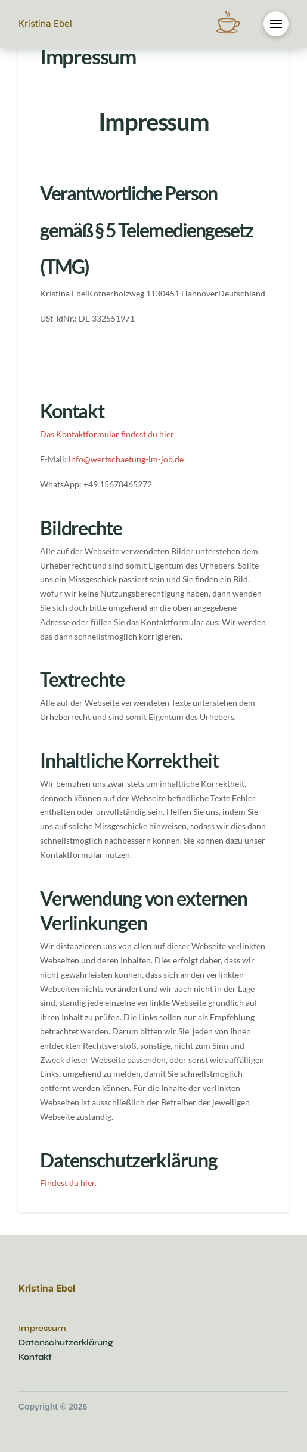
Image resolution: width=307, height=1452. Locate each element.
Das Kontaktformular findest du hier (107, 434)
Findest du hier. (68, 1183)
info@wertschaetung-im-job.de (126, 459)
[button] (276, 23)
